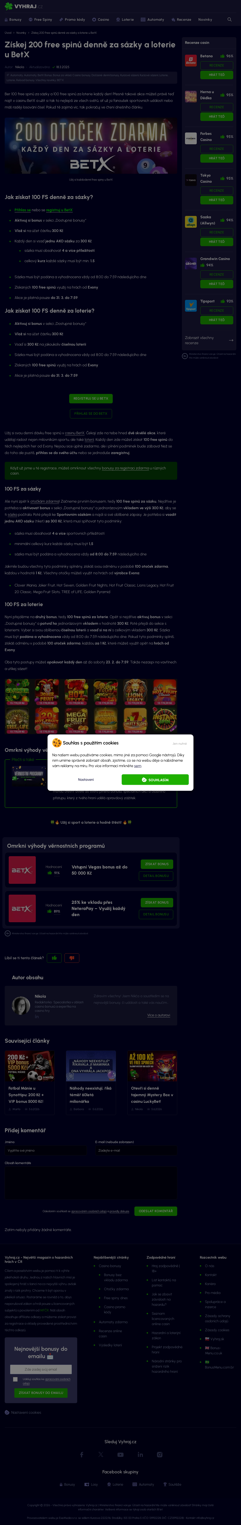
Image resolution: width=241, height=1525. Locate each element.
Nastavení (86, 779)
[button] (180, 742)
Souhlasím (159, 780)
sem (137, 765)
